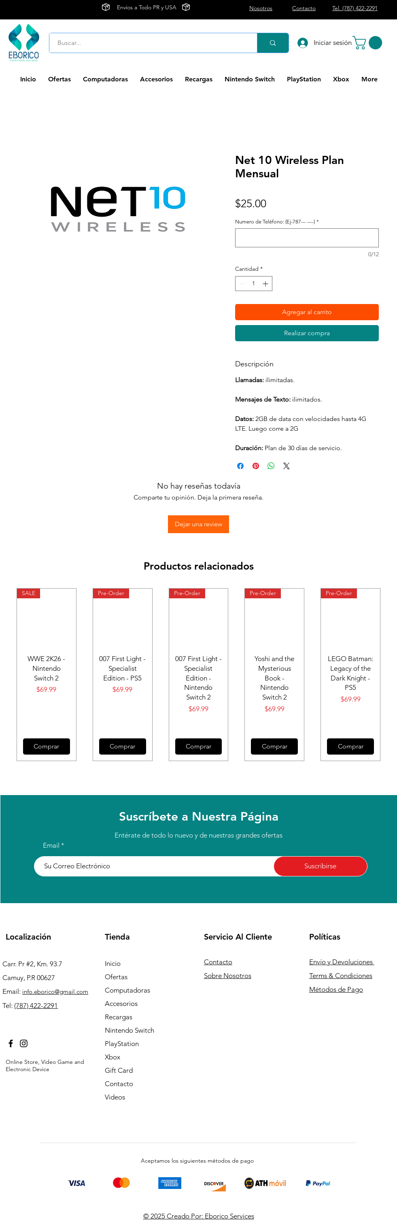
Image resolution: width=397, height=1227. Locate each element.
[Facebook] (11, 1043)
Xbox (112, 1057)
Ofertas (116, 977)
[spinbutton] (253, 283)
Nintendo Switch (129, 1030)
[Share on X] (286, 466)
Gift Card (119, 1070)
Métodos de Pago (336, 989)
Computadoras (127, 990)
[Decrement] (241, 283)
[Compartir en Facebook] (240, 466)
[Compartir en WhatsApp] (271, 466)
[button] (368, 42)
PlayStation (122, 1044)
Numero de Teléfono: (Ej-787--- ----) (277, 222)
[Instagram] (24, 1043)
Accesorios (121, 1003)
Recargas (118, 1017)
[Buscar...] (148, 43)
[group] (198, 674)
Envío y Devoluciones (341, 962)
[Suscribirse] (320, 866)
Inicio (113, 963)
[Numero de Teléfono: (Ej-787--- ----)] (307, 238)
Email (51, 845)
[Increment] (266, 283)
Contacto (119, 1084)
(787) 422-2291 (36, 1006)
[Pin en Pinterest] (256, 466)
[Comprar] (46, 746)
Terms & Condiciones (340, 976)
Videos (115, 1097)
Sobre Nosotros (227, 976)
